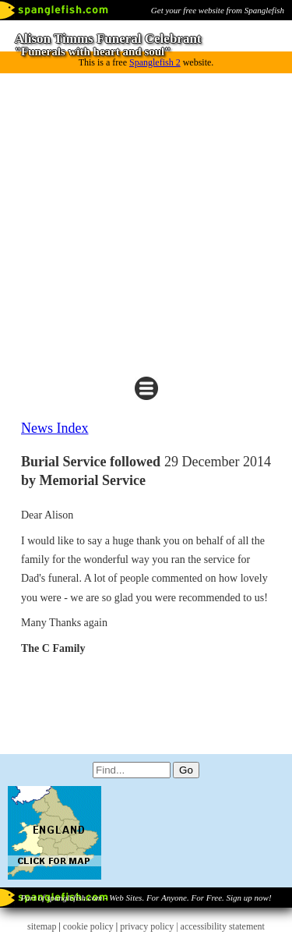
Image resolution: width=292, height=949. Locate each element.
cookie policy (88, 926)
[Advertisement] (146, 221)
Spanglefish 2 (155, 62)
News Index (54, 428)
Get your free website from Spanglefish (217, 10)
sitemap (41, 926)
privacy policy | (150, 926)
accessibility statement (223, 926)
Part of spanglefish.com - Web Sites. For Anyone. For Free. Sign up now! (145, 897)
